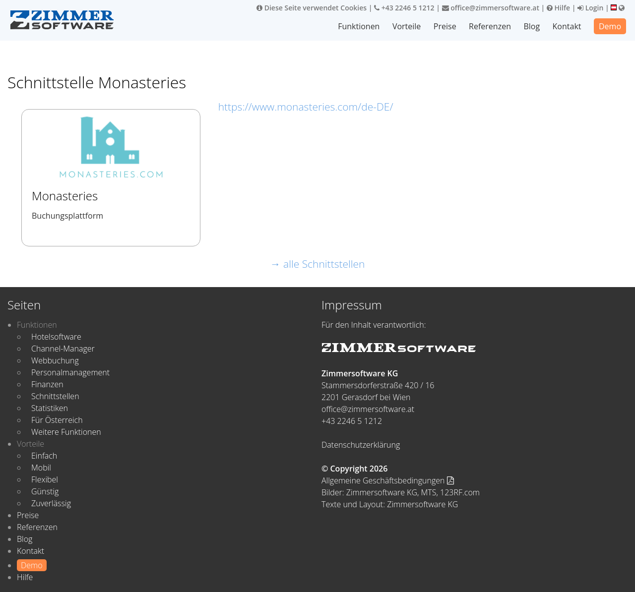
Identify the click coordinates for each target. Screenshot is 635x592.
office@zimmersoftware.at (490, 7)
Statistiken (49, 408)
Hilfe (558, 7)
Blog (531, 26)
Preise (445, 26)
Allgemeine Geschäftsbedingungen (387, 480)
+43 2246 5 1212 (404, 7)
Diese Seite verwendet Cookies (311, 7)
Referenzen (490, 26)
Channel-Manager (63, 348)
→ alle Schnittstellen (317, 264)
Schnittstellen (55, 396)
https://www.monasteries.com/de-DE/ (305, 107)
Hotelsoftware (56, 336)
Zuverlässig (51, 503)
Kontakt (567, 26)
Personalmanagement (70, 372)
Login (590, 7)
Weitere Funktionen (66, 431)
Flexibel (44, 479)
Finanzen (47, 384)
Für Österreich (57, 419)
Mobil (41, 467)
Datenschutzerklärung (360, 444)
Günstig (45, 491)
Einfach (44, 455)
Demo (610, 26)
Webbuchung (55, 360)
